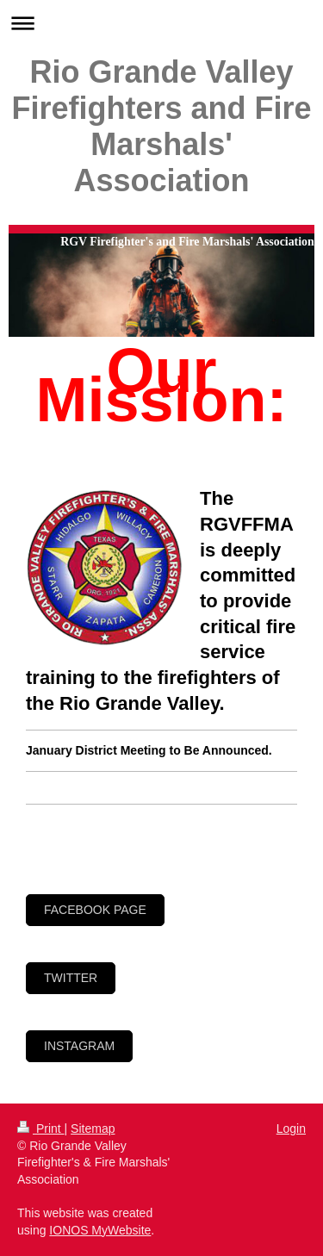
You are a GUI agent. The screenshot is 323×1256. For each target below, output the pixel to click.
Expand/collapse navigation (161, 22)
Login (291, 1128)
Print (41, 1128)
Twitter (70, 978)
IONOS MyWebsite (100, 1230)
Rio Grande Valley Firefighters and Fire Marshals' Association (161, 126)
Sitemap (93, 1128)
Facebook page (95, 910)
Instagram (79, 1046)
